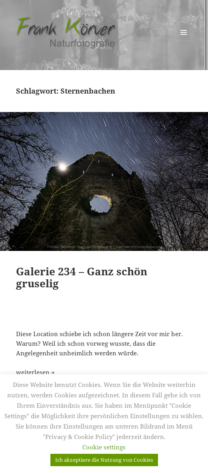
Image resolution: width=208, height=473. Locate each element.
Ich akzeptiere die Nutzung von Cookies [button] (104, 459)
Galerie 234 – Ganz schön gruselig (81, 277)
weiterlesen (36, 372)
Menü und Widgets (184, 40)
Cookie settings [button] (104, 447)
